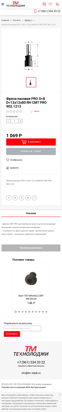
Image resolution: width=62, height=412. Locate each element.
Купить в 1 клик (31, 151)
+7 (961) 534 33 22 (49, 11)
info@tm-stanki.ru (31, 373)
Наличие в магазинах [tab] (31, 248)
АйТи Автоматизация (36, 387)
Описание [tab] (31, 213)
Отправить (12, 334)
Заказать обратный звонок (31, 366)
